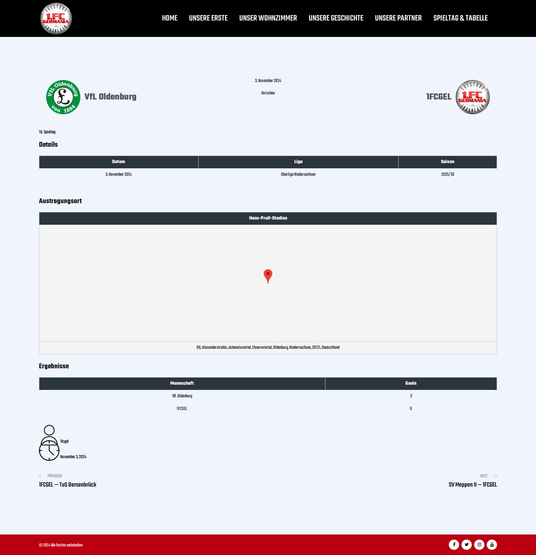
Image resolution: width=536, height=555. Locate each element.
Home (169, 18)
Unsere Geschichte (336, 18)
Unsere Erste (208, 18)
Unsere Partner (398, 18)
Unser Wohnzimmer (268, 18)
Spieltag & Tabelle (460, 18)
